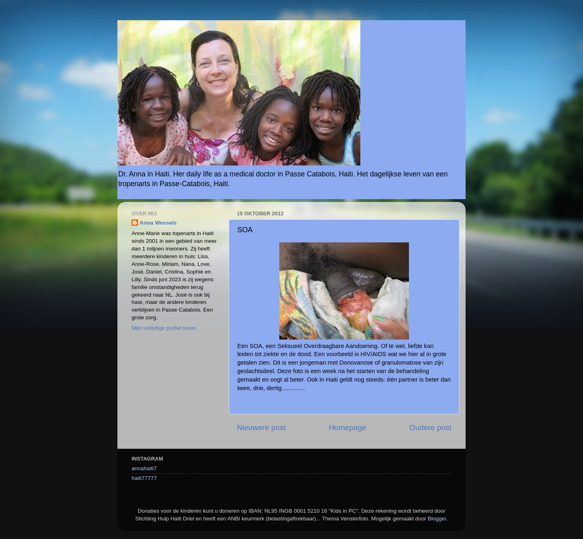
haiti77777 (144, 478)
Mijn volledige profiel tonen (164, 328)
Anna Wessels (158, 223)
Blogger (437, 519)
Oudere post (430, 427)
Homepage (347, 427)
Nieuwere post (261, 427)
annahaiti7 (144, 468)
